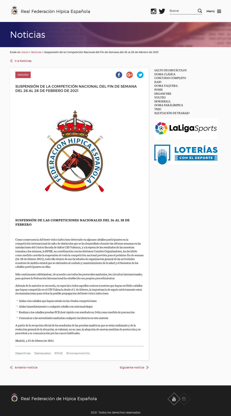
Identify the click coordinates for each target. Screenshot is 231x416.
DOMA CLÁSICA (164, 74)
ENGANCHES (162, 93)
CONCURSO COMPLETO (170, 78)
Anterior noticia (26, 367)
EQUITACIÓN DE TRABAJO (171, 113)
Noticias (36, 52)
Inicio (25, 52)
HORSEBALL (162, 101)
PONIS (158, 89)
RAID (157, 82)
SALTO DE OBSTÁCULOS (170, 70)
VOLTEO (160, 97)
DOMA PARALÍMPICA (168, 105)
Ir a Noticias (23, 60)
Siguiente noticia (132, 367)
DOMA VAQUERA (166, 85)
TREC (158, 109)
